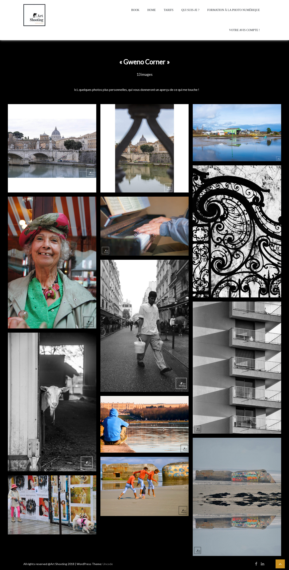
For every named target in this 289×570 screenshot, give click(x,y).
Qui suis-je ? (190, 10)
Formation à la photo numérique (233, 10)
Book (135, 10)
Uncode (108, 564)
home (151, 10)
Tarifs (168, 10)
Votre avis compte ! (244, 30)
